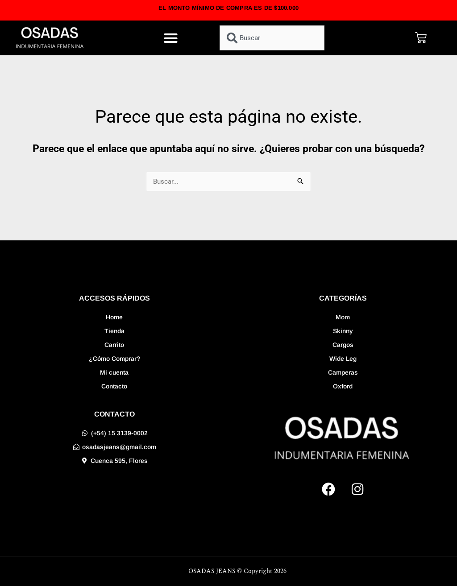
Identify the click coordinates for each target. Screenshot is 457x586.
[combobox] (272, 37)
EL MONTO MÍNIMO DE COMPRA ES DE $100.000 (228, 7)
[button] (171, 38)
